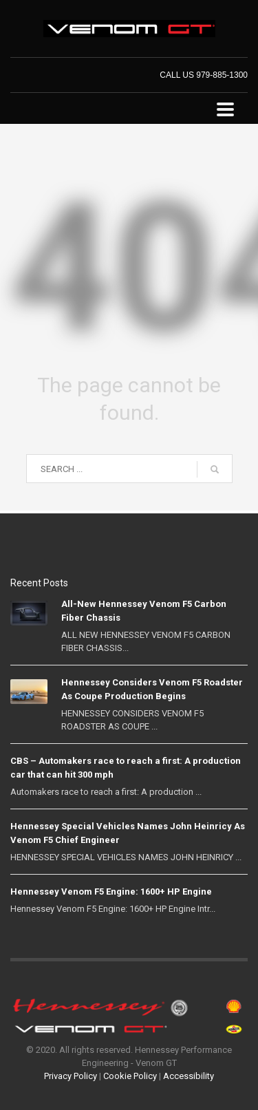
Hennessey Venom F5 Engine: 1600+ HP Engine (111, 891)
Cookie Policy (130, 1076)
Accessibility (188, 1076)
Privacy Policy (70, 1076)
